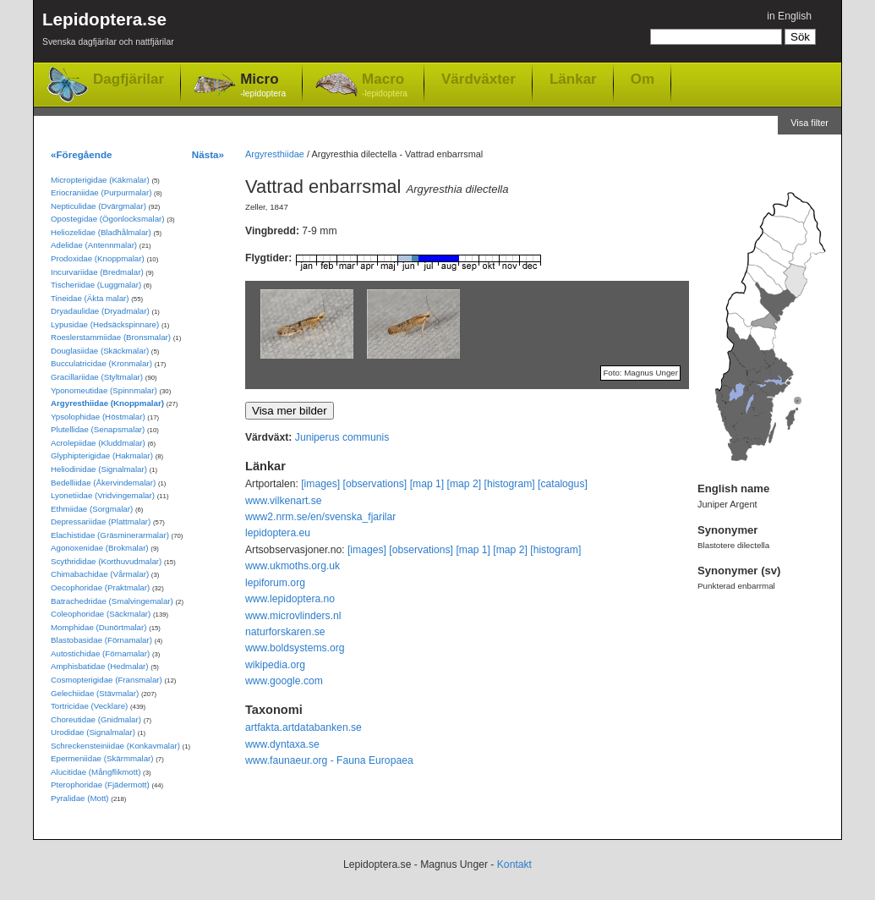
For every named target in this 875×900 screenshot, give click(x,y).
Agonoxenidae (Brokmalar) (100, 547)
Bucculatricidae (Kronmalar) (101, 363)
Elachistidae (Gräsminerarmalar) (110, 535)
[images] (320, 484)
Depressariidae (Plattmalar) (100, 521)
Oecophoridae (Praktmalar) (100, 587)
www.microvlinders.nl (293, 616)
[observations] (375, 484)
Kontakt (514, 864)
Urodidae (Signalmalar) (93, 732)
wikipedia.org (275, 665)
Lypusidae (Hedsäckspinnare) (105, 324)
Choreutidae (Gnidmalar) (96, 719)
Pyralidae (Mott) (80, 798)
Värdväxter (478, 78)
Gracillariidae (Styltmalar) (97, 376)
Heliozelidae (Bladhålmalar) (101, 232)
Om (642, 78)
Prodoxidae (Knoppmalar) (98, 258)
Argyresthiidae (274, 154)
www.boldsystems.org (295, 648)
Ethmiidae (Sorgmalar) (92, 508)
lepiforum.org (275, 583)
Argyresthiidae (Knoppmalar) (107, 403)
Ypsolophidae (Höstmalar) (98, 416)
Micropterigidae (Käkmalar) (100, 179)
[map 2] (464, 484)
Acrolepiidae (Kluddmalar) (98, 442)
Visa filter (809, 123)
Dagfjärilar (128, 79)
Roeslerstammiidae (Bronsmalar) (111, 337)
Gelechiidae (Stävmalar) (95, 693)
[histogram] (509, 484)
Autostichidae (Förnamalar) (100, 653)
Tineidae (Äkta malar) (90, 298)
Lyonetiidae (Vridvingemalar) (103, 495)
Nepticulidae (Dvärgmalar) (98, 206)
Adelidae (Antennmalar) (94, 245)
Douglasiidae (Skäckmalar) (100, 350)
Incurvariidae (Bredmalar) (97, 272)
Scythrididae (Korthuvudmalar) (106, 561)
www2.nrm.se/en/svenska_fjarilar (320, 517)
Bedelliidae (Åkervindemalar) (103, 482)
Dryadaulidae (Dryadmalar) (100, 311)
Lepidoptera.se (108, 31)
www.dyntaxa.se (282, 744)
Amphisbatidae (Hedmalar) (100, 666)
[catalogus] (563, 484)
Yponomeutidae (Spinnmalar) (104, 390)
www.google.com (284, 681)
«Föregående (81, 154)
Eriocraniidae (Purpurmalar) (101, 192)
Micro (263, 86)
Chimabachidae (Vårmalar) (100, 574)
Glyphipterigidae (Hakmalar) (102, 455)
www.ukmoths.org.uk (292, 566)
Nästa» (208, 154)
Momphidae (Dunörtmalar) (98, 627)
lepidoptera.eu (277, 533)
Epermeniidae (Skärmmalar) (102, 758)
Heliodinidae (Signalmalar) (99, 469)
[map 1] (427, 484)
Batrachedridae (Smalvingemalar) (112, 601)
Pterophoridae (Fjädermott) (100, 784)
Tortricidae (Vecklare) (89, 706)
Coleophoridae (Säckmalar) (100, 613)
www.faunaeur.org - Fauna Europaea (329, 760)
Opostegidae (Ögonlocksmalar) (108, 218)
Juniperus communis (342, 437)
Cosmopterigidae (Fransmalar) (106, 679)
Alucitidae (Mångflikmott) (95, 772)
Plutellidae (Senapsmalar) (98, 429)
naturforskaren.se (285, 632)
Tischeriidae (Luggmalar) (96, 284)
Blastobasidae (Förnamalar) (101, 640)
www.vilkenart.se (283, 501)
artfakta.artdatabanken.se (303, 727)
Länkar (573, 78)
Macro (384, 86)
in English (789, 16)
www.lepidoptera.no (290, 599)
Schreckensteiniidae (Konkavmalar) (115, 745)
